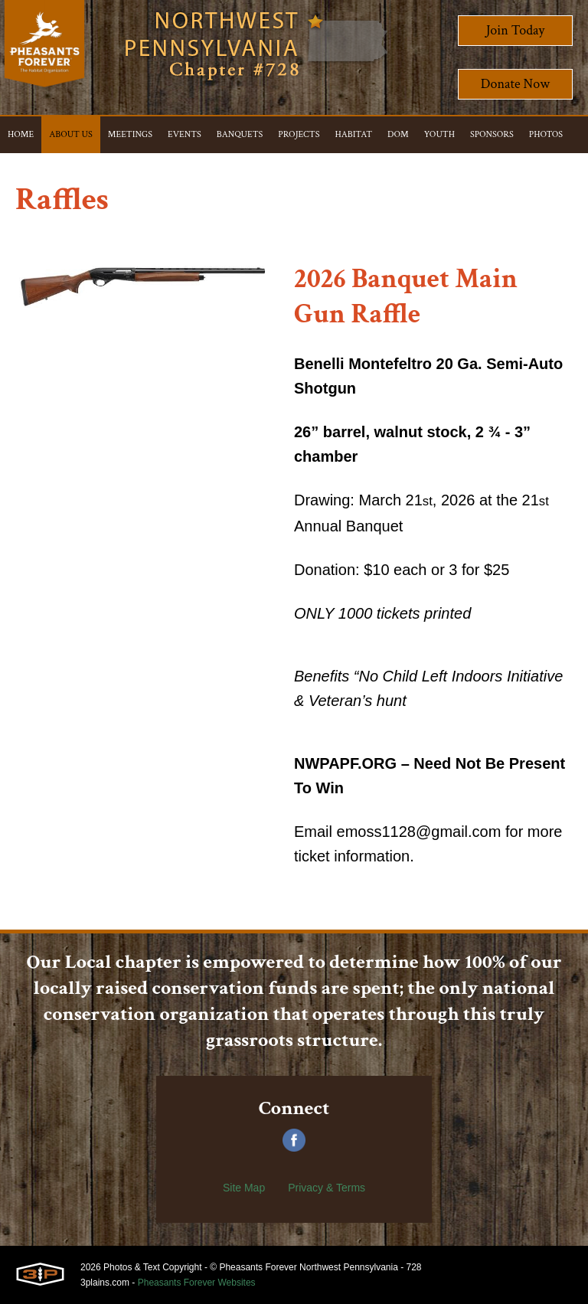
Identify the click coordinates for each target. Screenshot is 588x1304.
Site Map (244, 1187)
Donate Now (515, 84)
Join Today (515, 30)
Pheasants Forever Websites (197, 1282)
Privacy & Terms (326, 1187)
